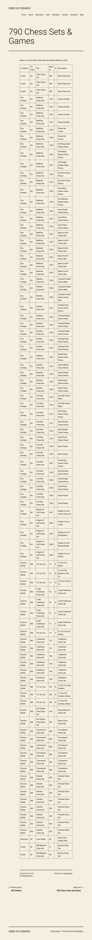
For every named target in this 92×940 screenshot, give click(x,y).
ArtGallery (56, 15)
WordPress (79, 931)
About (30, 15)
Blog (81, 15)
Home (24, 15)
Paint (48, 15)
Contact (65, 15)
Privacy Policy (55, 931)
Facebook (74, 15)
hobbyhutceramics (27, 876)
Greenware (39, 15)
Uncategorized (67, 873)
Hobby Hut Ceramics (19, 8)
